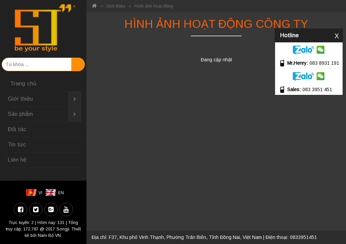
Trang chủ (23, 83)
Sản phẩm (44, 114)
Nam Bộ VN (49, 235)
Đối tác (17, 129)
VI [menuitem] (40, 192)
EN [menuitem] (61, 192)
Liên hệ (17, 160)
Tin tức (17, 144)
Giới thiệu (44, 99)
